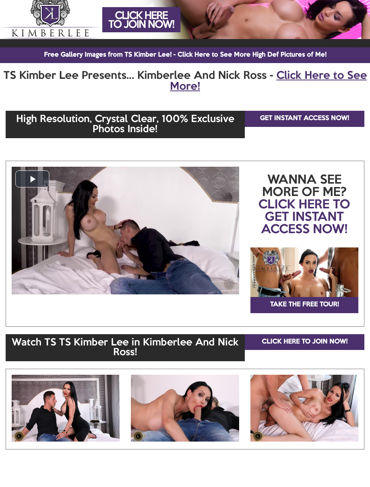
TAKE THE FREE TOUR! (304, 305)
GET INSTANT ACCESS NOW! (304, 118)
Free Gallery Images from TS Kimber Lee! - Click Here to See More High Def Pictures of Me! (185, 55)
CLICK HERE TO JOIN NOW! (304, 342)
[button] (32, 178)
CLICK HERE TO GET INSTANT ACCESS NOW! (304, 217)
